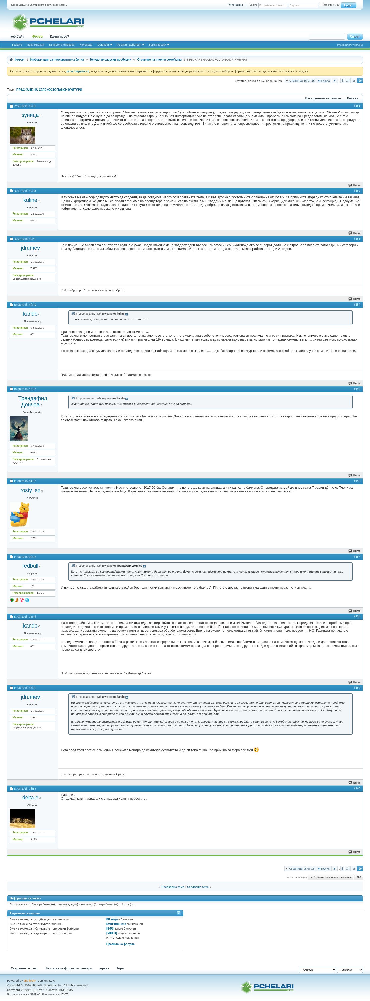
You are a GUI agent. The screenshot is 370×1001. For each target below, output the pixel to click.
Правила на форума (120, 944)
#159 (357, 687)
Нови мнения (35, 44)
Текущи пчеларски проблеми (110, 59)
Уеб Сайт (17, 36)
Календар (86, 44)
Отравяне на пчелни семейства (159, 59)
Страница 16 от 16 (302, 80)
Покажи (352, 98)
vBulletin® (30, 980)
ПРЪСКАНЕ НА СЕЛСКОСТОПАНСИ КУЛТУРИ (49, 89)
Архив (104, 968)
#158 (357, 616)
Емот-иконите (116, 924)
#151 (357, 106)
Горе (358, 877)
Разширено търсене (350, 44)
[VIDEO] (111, 933)
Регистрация (235, 4)
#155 (357, 389)
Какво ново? (59, 36)
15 (354, 80)
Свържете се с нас (24, 968)
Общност (103, 44)
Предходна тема (172, 887)
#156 (357, 481)
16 (360, 80)
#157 (357, 556)
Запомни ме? (329, 4)
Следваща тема (198, 887)
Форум (37, 36)
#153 (357, 238)
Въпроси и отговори (61, 44)
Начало (17, 44)
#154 (357, 304)
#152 (357, 190)
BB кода (112, 919)
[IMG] (110, 928)
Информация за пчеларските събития (57, 59)
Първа (323, 81)
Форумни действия (129, 44)
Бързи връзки (157, 44)
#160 (357, 788)
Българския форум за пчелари (69, 968)
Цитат (354, 185)
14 (347, 80)
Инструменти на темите (323, 98)
